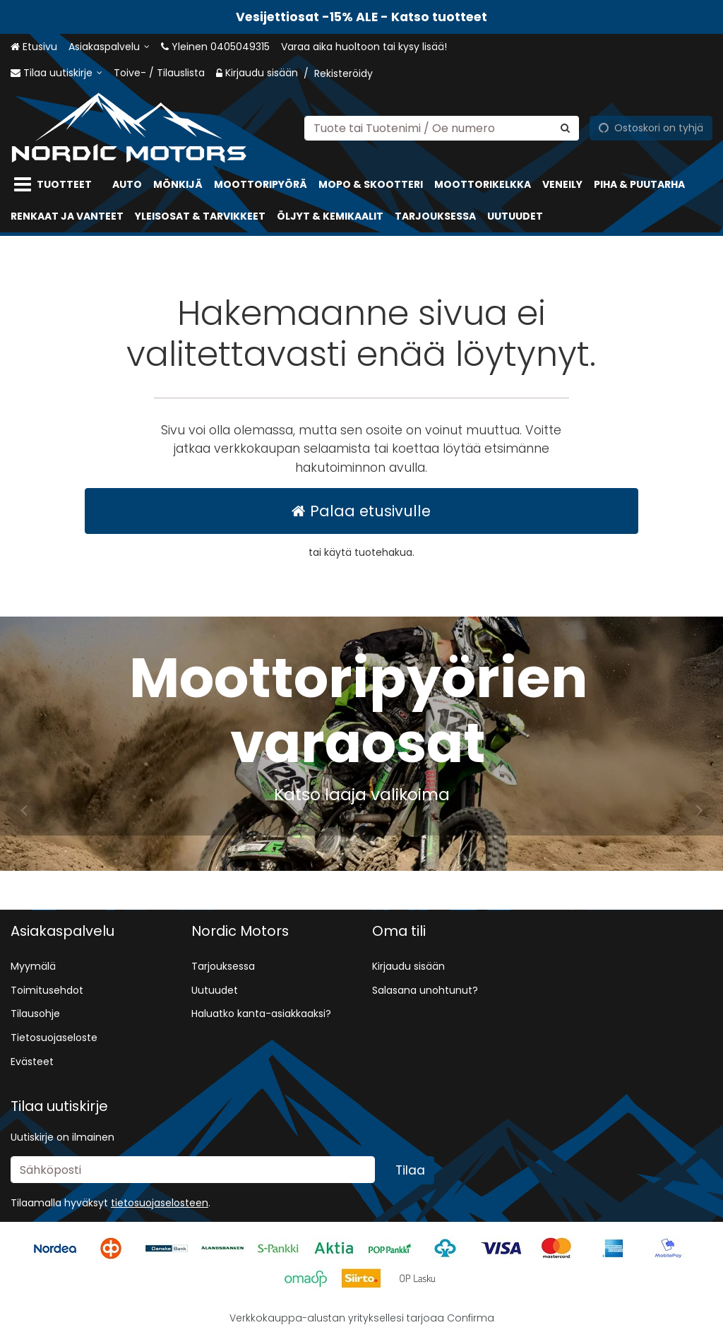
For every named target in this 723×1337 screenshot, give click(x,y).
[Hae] (565, 127)
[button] (159, 1203)
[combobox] (441, 127)
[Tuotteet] (56, 185)
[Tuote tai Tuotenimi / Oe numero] (441, 127)
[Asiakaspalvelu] (109, 47)
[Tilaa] (410, 1170)
